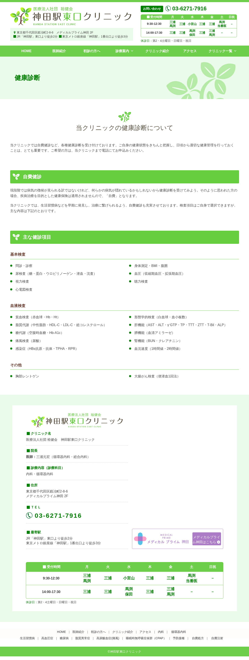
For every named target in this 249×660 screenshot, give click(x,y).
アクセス (190, 51)
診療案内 (122, 51)
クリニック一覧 (220, 51)
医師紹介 (59, 51)
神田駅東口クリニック (125, 651)
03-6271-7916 (189, 8)
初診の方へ (91, 51)
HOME (26, 51)
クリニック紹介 (157, 51)
